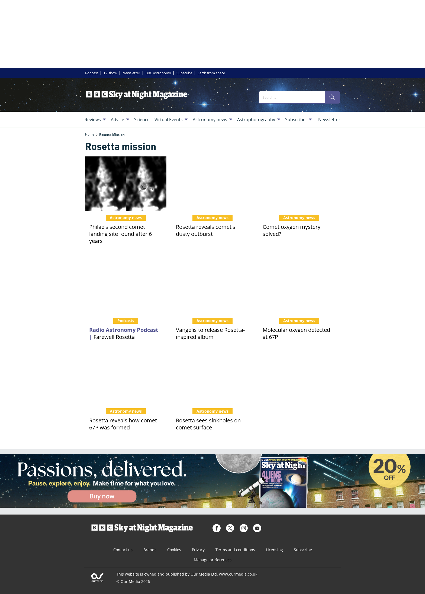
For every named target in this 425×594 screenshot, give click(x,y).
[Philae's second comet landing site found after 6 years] (125, 183)
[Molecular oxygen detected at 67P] (299, 286)
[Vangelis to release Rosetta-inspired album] (212, 286)
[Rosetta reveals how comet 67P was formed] (125, 377)
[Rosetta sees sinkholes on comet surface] (212, 377)
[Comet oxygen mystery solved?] (299, 183)
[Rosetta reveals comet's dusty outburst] (212, 183)
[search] (332, 97)
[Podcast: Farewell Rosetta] (125, 286)
